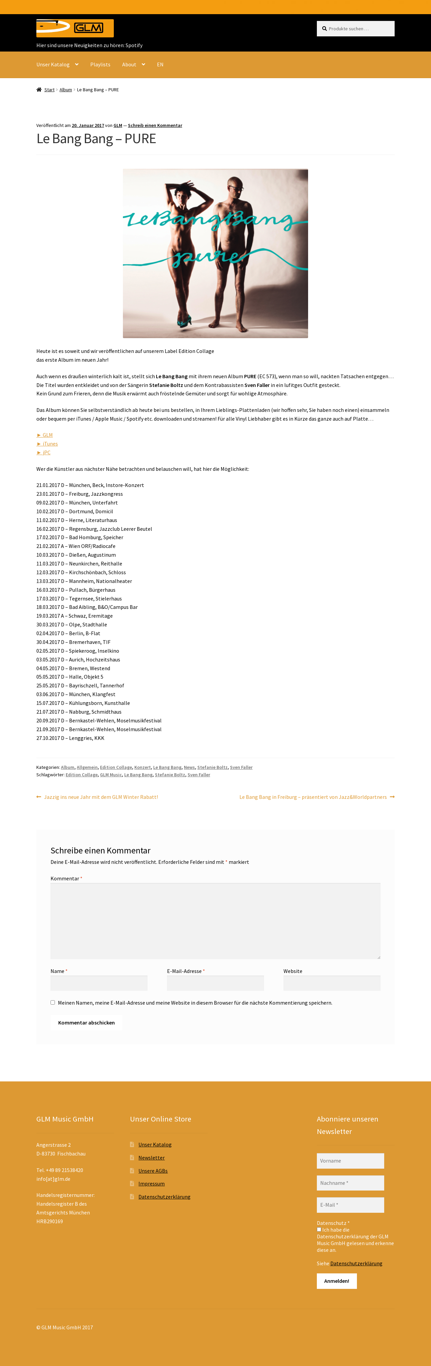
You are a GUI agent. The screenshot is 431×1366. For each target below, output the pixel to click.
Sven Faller (241, 767)
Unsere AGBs (153, 1170)
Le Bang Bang (167, 767)
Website (293, 971)
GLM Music (111, 775)
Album (66, 90)
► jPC (43, 452)
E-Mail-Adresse (186, 971)
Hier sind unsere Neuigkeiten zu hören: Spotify (89, 45)
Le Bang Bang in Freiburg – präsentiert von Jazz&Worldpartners (313, 797)
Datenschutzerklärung (164, 1196)
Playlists (100, 64)
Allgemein (87, 767)
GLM (117, 125)
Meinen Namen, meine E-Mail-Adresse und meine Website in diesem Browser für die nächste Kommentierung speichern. (195, 1002)
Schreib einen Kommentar (155, 125)
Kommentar (66, 878)
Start (49, 90)
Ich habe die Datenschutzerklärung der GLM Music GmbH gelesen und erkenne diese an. (355, 1239)
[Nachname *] (350, 1183)
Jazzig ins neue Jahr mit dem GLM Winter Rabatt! (101, 797)
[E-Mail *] (350, 1205)
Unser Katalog (53, 64)
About (129, 64)
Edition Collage (116, 767)
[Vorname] (350, 1161)
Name (59, 971)
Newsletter (151, 1157)
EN (160, 64)
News (189, 767)
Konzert (142, 767)
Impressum (151, 1183)
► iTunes (47, 443)
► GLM (44, 434)
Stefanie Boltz (212, 767)
